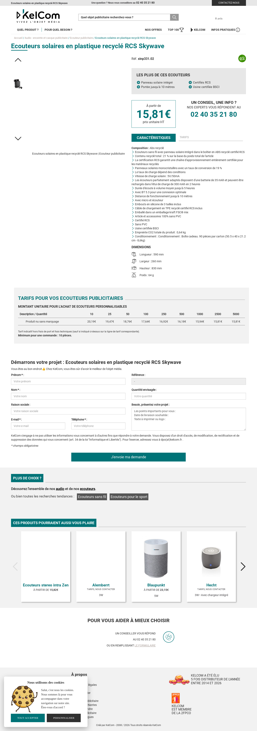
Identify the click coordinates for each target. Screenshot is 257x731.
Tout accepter (27, 717)
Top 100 (176, 30)
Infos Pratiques (225, 30)
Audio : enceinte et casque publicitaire (46, 37)
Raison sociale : (20, 404)
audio (60, 489)
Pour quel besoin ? (58, 29)
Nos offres (153, 29)
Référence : (138, 375)
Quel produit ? (28, 29)
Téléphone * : (79, 419)
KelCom (197, 30)
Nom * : (15, 389)
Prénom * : (17, 375)
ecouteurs (87, 489)
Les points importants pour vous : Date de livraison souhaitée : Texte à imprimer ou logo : (189, 419)
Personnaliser (63, 717)
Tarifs (184, 137)
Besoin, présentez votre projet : (150, 404)
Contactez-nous (228, 2)
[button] (18, 60)
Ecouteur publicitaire (81, 37)
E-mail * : (16, 419)
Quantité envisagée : (144, 389)
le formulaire (145, 645)
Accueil (18, 37)
